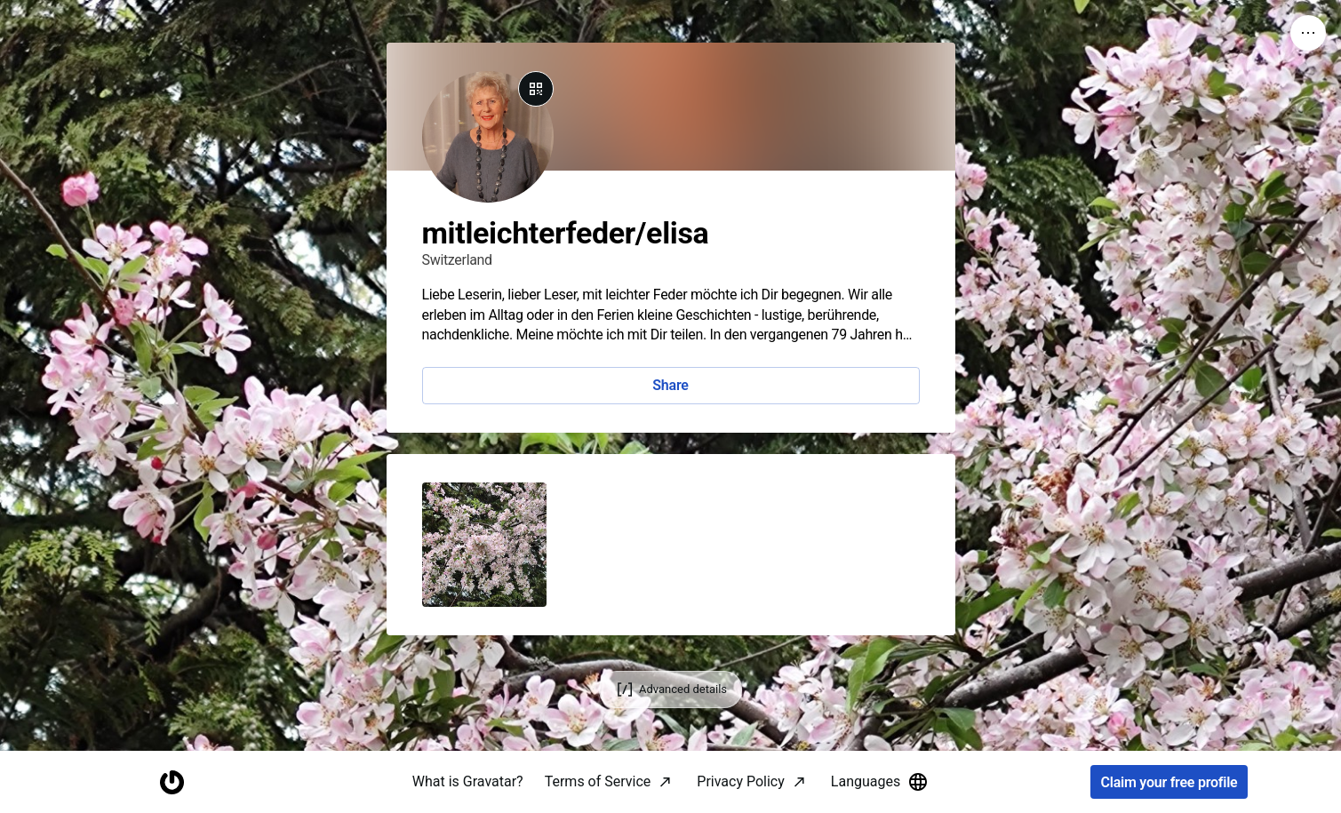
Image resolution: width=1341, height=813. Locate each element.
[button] (484, 544)
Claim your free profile (1169, 782)
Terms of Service (598, 781)
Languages (880, 782)
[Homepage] (172, 782)
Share (670, 385)
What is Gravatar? (467, 781)
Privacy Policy (741, 781)
